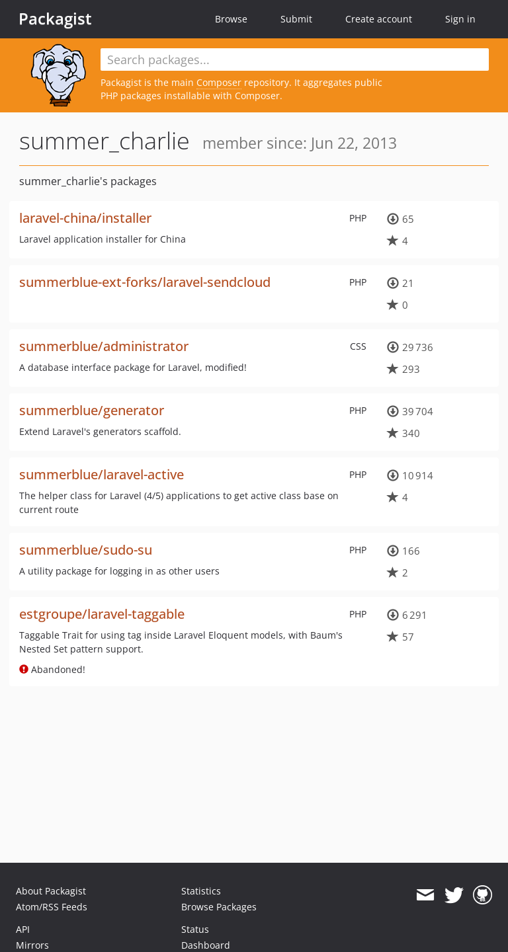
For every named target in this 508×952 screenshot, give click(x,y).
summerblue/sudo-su (85, 550)
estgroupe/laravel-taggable (102, 614)
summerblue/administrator (104, 346)
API (23, 929)
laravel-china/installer (85, 218)
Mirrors (32, 945)
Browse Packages (219, 906)
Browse (231, 19)
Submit (296, 19)
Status (195, 929)
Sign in (460, 19)
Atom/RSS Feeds (51, 906)
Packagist (55, 18)
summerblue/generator (91, 410)
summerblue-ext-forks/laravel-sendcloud (145, 282)
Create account (378, 19)
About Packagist (51, 891)
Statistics (201, 891)
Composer (218, 82)
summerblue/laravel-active (101, 474)
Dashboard (205, 945)
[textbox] (295, 59)
